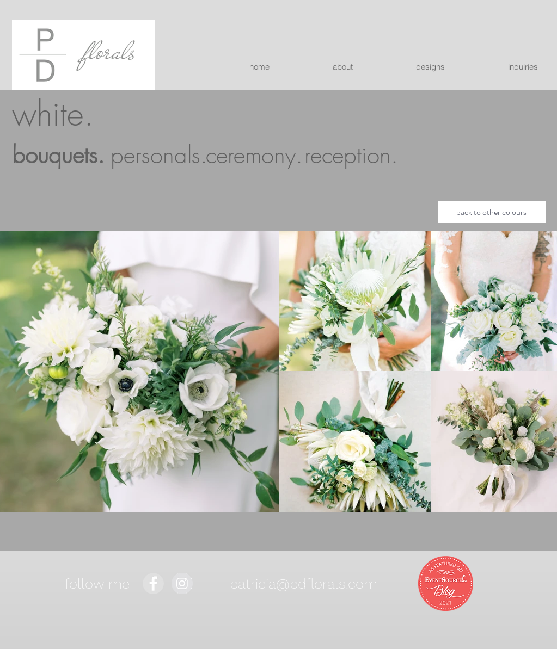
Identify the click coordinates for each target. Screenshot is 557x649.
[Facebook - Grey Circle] (153, 583)
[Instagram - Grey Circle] (182, 583)
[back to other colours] (492, 212)
